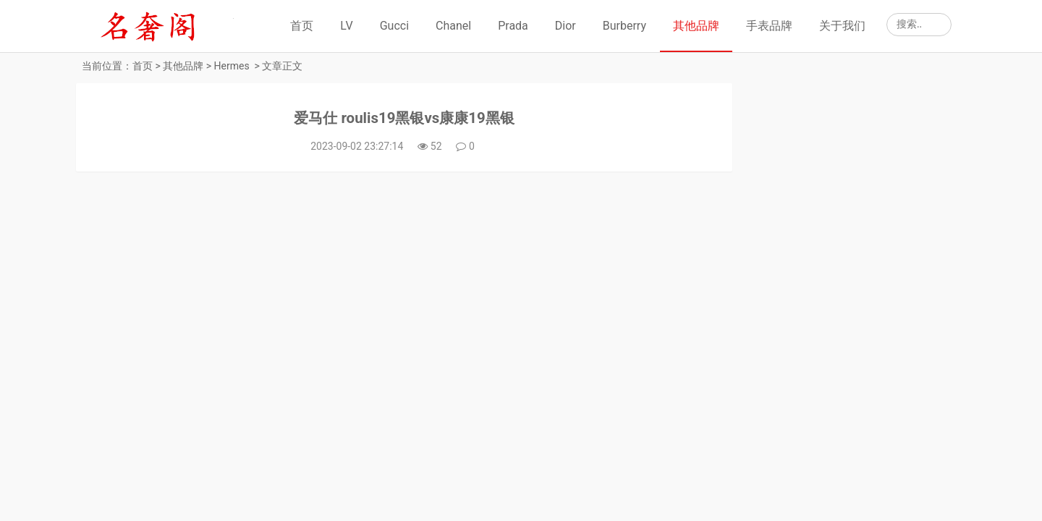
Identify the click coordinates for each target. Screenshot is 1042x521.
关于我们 (842, 26)
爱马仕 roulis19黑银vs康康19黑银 (392, 120)
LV (346, 26)
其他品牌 (696, 26)
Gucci (394, 26)
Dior (565, 26)
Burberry (624, 26)
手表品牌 (769, 26)
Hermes (232, 66)
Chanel (453, 26)
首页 (301, 26)
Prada (513, 26)
